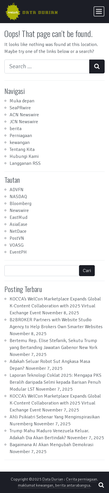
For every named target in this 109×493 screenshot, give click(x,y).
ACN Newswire (24, 115)
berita (16, 129)
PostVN (17, 238)
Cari (87, 271)
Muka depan (22, 101)
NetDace (18, 231)
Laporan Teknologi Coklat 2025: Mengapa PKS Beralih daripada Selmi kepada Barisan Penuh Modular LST (55, 382)
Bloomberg (20, 203)
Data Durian (52, 479)
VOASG (17, 245)
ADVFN (17, 190)
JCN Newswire (24, 122)
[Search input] (47, 66)
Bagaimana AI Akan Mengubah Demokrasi (51, 445)
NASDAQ (18, 197)
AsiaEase (18, 224)
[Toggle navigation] (99, 11)
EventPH (18, 252)
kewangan (20, 142)
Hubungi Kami (24, 156)
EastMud (18, 217)
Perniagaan (21, 136)
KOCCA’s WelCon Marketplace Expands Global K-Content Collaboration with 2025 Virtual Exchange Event (55, 306)
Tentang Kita (22, 149)
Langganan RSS (25, 163)
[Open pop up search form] (101, 485)
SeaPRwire (20, 108)
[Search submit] (97, 66)
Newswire (19, 210)
